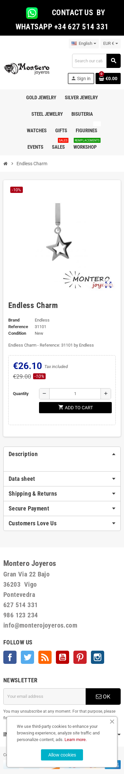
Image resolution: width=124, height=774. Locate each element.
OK (103, 696)
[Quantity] (75, 393)
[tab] (62, 454)
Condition (17, 333)
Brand (14, 320)
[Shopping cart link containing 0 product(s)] (108, 78)
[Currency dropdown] (111, 43)
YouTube (62, 657)
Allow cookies (62, 755)
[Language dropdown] (84, 43)
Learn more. (75, 739)
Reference (18, 326)
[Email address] (44, 696)
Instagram (97, 657)
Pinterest (80, 657)
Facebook (10, 657)
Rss (45, 657)
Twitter (27, 657)
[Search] (96, 61)
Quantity (21, 393)
